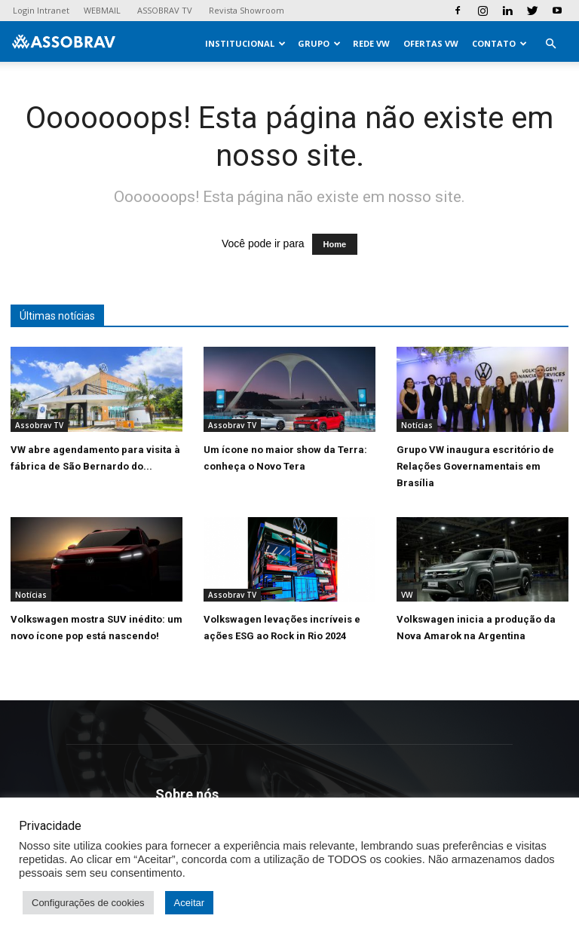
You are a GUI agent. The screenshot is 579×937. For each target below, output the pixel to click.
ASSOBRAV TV (164, 10)
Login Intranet (41, 10)
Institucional (245, 43)
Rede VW (371, 43)
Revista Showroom (246, 10)
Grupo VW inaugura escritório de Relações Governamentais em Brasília (475, 466)
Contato (499, 43)
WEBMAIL (102, 10)
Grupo (319, 43)
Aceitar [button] (189, 902)
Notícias (417, 425)
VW (406, 594)
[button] (550, 44)
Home (335, 244)
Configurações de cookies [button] (88, 902)
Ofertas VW (430, 43)
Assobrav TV (39, 425)
